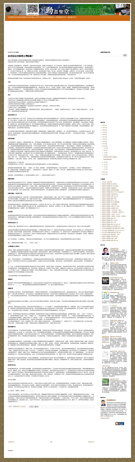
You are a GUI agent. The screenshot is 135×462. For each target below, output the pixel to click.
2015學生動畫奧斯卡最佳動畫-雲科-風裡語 (113, 228)
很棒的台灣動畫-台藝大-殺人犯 (110, 196)
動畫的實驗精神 (107, 159)
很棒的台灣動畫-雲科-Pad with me (111, 224)
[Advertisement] (67, 35)
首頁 (51, 442)
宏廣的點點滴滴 (114, 248)
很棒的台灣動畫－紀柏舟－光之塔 (111, 214)
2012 (103, 172)
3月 (105, 167)
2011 (103, 174)
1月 (105, 169)
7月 (105, 152)
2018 (103, 134)
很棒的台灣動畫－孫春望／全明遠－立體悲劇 (114, 216)
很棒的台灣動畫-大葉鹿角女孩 (110, 194)
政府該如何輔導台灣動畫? (110, 157)
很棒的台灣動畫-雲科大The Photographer (113, 192)
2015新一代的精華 (107, 182)
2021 (103, 127)
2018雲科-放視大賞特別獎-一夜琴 (111, 234)
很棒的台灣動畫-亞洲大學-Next (110, 236)
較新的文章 (11, 442)
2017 (103, 137)
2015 (103, 141)
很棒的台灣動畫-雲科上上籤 (109, 200)
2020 (103, 130)
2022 (103, 125)
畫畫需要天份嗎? (114, 379)
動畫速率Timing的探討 (116, 336)
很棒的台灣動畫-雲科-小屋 (109, 222)
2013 (103, 146)
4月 (105, 164)
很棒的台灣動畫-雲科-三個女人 (110, 220)
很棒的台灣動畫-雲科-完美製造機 (110, 202)
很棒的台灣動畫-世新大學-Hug (110, 240)
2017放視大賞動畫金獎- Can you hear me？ (113, 230)
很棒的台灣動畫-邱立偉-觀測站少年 (111, 226)
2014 (103, 143)
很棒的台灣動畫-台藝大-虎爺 (109, 238)
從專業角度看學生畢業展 (116, 278)
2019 (103, 132)
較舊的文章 (91, 442)
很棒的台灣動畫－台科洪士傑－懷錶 (111, 210)
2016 (103, 139)
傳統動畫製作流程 (115, 292)
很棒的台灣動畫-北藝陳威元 (109, 188)
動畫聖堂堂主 (112, 400)
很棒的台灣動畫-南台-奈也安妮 (110, 186)
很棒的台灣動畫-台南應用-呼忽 (110, 208)
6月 (105, 155)
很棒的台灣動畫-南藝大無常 (109, 198)
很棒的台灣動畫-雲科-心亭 (109, 218)
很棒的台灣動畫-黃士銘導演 (109, 184)
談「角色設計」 (114, 305)
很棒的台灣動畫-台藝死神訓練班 (110, 190)
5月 (105, 162)
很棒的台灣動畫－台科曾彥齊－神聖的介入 (113, 212)
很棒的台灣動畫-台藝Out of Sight (110, 206)
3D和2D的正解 (106, 366)
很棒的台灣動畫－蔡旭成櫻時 (109, 204)
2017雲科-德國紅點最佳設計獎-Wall (111, 232)
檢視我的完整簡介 (105, 418)
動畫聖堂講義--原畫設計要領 (117, 351)
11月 (105, 148)
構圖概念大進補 (114, 263)
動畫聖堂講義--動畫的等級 (117, 320)
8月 (105, 150)
